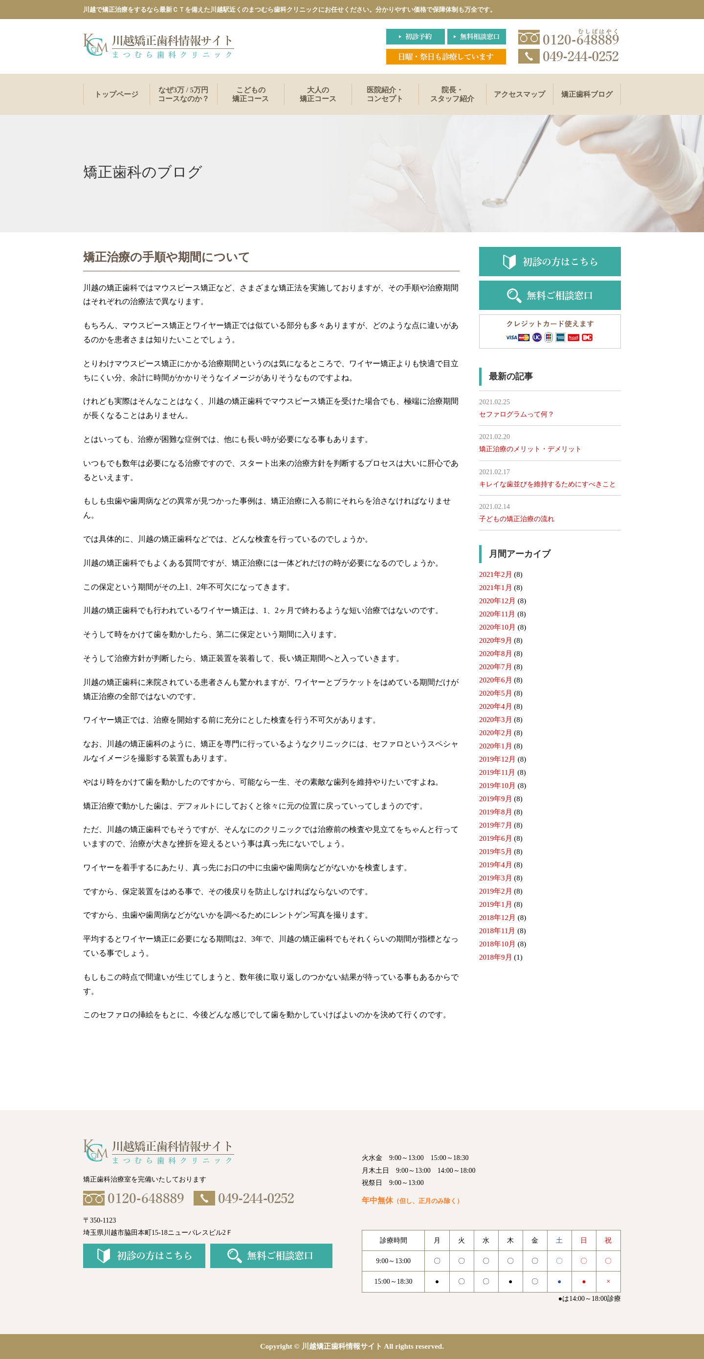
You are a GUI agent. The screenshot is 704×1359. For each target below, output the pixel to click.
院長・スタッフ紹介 (452, 94)
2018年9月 (495, 957)
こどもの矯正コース (250, 94)
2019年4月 (495, 865)
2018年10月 (497, 944)
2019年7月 (495, 825)
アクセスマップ (519, 94)
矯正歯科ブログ (587, 94)
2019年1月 (495, 904)
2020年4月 (495, 706)
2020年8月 (495, 654)
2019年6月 (495, 838)
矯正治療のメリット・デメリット (530, 449)
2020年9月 (495, 640)
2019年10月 (497, 785)
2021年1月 (495, 588)
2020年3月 (495, 719)
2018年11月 (497, 931)
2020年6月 (495, 680)
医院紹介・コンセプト (385, 94)
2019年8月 (495, 812)
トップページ (116, 94)
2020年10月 (497, 627)
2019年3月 (495, 878)
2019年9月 (495, 799)
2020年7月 (495, 667)
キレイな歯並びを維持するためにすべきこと (547, 484)
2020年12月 (497, 601)
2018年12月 (497, 917)
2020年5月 (495, 693)
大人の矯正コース (318, 94)
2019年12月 (497, 759)
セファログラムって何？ (516, 414)
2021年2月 (495, 574)
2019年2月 (495, 891)
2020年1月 (495, 746)
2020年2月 (495, 733)
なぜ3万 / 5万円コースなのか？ (183, 94)
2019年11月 (497, 772)
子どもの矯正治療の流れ (516, 519)
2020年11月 (497, 614)
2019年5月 (495, 851)
